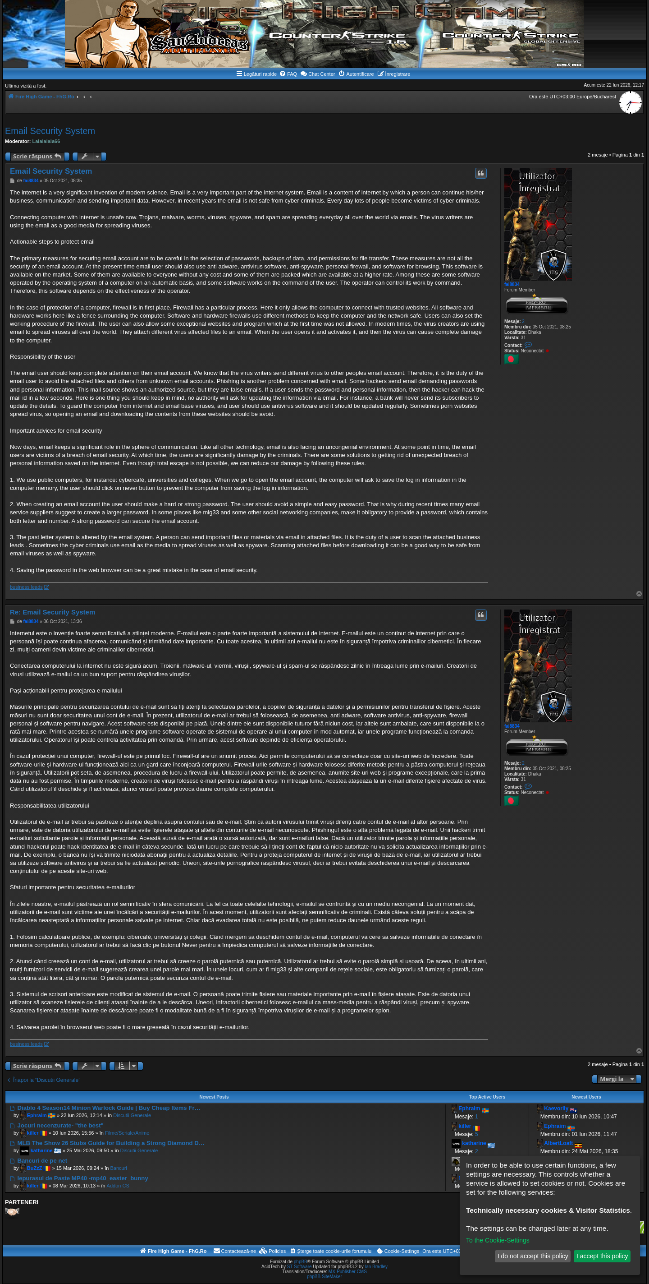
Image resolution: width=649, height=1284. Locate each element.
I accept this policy (602, 1256)
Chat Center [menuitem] (317, 73)
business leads (26, 587)
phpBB (300, 1261)
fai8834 (512, 284)
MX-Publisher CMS (348, 1271)
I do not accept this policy (533, 1256)
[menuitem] (288, 74)
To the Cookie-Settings (498, 1240)
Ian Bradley (376, 1266)
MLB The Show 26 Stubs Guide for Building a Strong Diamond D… (107, 1143)
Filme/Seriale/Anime (127, 1133)
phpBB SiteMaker (324, 1276)
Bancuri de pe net (38, 1160)
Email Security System (50, 131)
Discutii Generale (132, 1115)
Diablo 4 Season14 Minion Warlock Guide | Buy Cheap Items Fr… (105, 1107)
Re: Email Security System (52, 612)
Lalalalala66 (46, 141)
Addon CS (118, 1185)
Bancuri (118, 1168)
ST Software (299, 1266)
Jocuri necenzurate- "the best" (57, 1125)
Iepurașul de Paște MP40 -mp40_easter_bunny (79, 1178)
